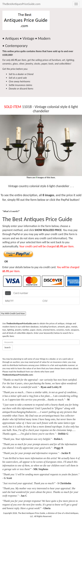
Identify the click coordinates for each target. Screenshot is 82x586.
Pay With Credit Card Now (13, 313)
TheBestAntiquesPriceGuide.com (21, 4)
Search (7, 347)
